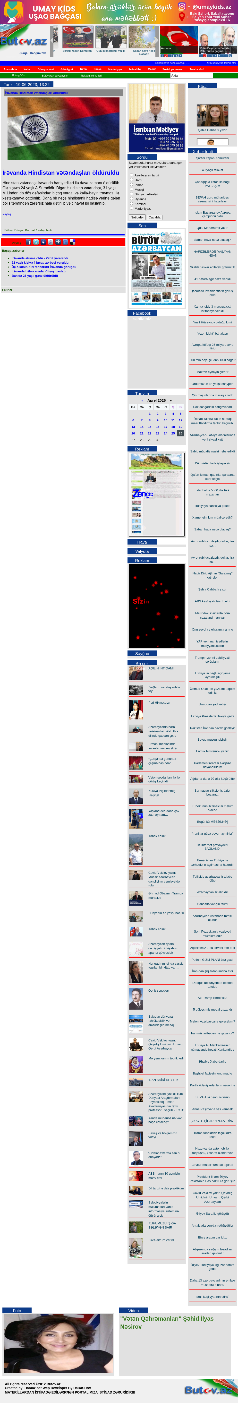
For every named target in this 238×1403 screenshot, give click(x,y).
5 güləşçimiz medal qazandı (212, 1009)
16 (157, 427)
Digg (58, 242)
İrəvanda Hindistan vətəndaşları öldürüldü (36, 93)
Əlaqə (23, 53)
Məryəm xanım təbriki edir (166, 1058)
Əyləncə (140, 199)
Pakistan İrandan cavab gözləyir (212, 728)
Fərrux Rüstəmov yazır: (212, 751)
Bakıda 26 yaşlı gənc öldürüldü (35, 275)
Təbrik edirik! (157, 836)
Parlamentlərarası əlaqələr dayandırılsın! (212, 765)
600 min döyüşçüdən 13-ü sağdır (136, 52)
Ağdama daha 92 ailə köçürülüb (212, 778)
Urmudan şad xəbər (212, 704)
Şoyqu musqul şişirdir (212, 739)
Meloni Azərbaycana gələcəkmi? (212, 1021)
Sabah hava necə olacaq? (174, 62)
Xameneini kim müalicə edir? (212, 517)
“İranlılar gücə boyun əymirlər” (212, 833)
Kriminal (140, 204)
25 (173, 433)
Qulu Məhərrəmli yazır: (213, 228)
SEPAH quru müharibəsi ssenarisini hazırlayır (213, 199)
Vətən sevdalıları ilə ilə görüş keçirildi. (164, 779)
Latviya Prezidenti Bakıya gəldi (212, 716)
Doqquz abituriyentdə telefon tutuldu (212, 984)
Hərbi (138, 180)
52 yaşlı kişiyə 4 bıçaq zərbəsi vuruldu (40, 262)
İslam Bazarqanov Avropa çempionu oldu (212, 214)
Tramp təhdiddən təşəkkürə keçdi (213, 1135)
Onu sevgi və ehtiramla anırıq (212, 629)
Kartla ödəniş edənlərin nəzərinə (212, 1085)
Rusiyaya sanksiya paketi (212, 506)
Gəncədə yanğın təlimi (212, 904)
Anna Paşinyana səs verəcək (212, 1109)
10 (165, 420)
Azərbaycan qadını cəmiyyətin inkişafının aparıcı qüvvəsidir (163, 948)
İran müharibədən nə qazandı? (212, 1033)
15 (149, 427)
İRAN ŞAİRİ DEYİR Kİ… (165, 1080)
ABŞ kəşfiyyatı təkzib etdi (212, 601)
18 (173, 427)
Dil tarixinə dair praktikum (166, 1188)
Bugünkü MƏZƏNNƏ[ (212, 821)
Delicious (73, 242)
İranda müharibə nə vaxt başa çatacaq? (165, 1120)
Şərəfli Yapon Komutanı (212, 158)
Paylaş (6, 214)
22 (149, 433)
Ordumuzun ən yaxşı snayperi (212, 384)
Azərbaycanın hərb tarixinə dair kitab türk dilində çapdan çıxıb (163, 731)
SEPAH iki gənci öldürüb (213, 1097)
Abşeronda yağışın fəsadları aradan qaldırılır (212, 1251)
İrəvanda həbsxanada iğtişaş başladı (39, 271)
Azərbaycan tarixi (146, 175)
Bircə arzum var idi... (162, 1240)
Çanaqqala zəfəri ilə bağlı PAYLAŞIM (212, 184)
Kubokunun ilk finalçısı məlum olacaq (212, 808)
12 (180, 420)
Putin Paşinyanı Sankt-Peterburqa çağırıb (214, 49)
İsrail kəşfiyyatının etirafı (212, 1297)
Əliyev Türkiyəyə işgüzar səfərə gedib (212, 1267)
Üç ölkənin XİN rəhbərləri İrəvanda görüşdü (44, 267)
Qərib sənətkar (158, 990)
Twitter (36, 242)
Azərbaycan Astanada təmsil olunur (212, 918)
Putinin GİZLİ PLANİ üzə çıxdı (212, 959)
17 (165, 427)
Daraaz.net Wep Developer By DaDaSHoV (58, 1388)
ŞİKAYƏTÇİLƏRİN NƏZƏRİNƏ (212, 1121)
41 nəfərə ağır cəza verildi (213, 279)
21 (141, 433)
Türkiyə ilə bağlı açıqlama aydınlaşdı (212, 675)
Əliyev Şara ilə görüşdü (212, 1213)
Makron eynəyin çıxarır (212, 372)
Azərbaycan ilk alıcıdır (212, 892)
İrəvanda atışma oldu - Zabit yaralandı (40, 258)
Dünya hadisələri (146, 194)
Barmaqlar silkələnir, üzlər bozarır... (212, 792)
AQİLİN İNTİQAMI (161, 668)
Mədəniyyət (142, 208)
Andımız (166, 48)
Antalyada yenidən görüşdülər (212, 1225)
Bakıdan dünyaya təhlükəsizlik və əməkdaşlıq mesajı (161, 1021)
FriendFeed (65, 242)
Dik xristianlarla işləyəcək (212, 463)
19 (180, 427)
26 (180, 433)
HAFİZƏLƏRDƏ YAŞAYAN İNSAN (70, 52)
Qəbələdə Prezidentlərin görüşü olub (212, 293)
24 (165, 433)
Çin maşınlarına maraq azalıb (212, 395)
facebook (28, 242)
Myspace (43, 242)
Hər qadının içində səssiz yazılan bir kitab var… (166, 965)
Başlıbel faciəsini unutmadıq (212, 1073)
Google (50, 242)
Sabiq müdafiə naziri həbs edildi (212, 451)
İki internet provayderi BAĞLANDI (212, 846)
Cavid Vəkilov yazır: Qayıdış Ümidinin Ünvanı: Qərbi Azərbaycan (166, 1044)
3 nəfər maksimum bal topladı (212, 1165)
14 (141, 427)
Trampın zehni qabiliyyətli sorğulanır (212, 659)
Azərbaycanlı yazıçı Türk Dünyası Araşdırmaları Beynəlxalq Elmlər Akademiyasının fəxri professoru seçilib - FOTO (166, 1102)
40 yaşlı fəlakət (212, 170)
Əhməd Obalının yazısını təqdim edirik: (212, 690)
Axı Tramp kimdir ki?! (212, 998)
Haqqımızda (38, 53)
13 (133, 427)
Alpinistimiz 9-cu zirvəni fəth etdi (212, 948)
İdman (139, 185)
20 (133, 433)
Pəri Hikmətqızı (159, 702)
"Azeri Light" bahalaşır (212, 333)
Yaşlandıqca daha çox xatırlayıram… (163, 812)
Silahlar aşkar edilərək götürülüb (212, 267)
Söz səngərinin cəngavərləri (212, 407)
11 (173, 420)
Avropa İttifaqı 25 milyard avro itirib (212, 346)
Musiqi (139, 189)
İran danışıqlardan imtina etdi (212, 971)
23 (157, 433)
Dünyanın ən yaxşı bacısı (166, 913)
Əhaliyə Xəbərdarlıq (212, 1061)
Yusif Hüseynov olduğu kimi (103, 52)
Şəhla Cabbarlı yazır (212, 132)
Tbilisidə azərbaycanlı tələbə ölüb (212, 878)
